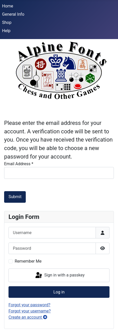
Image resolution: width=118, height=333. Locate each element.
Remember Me (28, 261)
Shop (6, 22)
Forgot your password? (29, 304)
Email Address (18, 163)
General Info (13, 14)
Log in (58, 292)
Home (7, 6)
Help (6, 30)
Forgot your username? (30, 311)
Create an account (28, 317)
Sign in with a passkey (60, 275)
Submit (15, 196)
